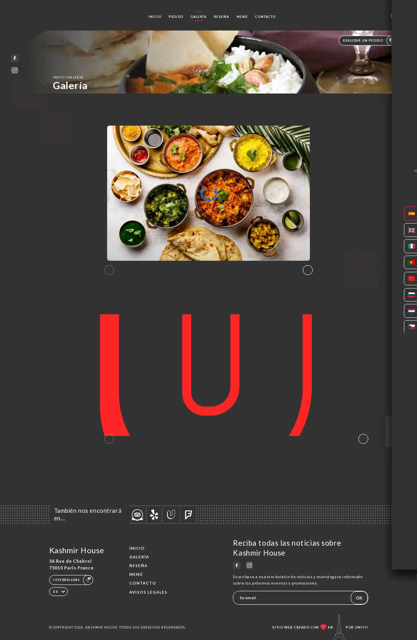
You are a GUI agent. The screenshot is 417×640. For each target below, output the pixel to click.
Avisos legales (148, 592)
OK (359, 597)
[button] (308, 270)
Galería (198, 17)
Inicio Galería (68, 77)
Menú (242, 17)
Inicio (154, 17)
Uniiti (361, 627)
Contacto (265, 17)
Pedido (176, 17)
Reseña (221, 17)
